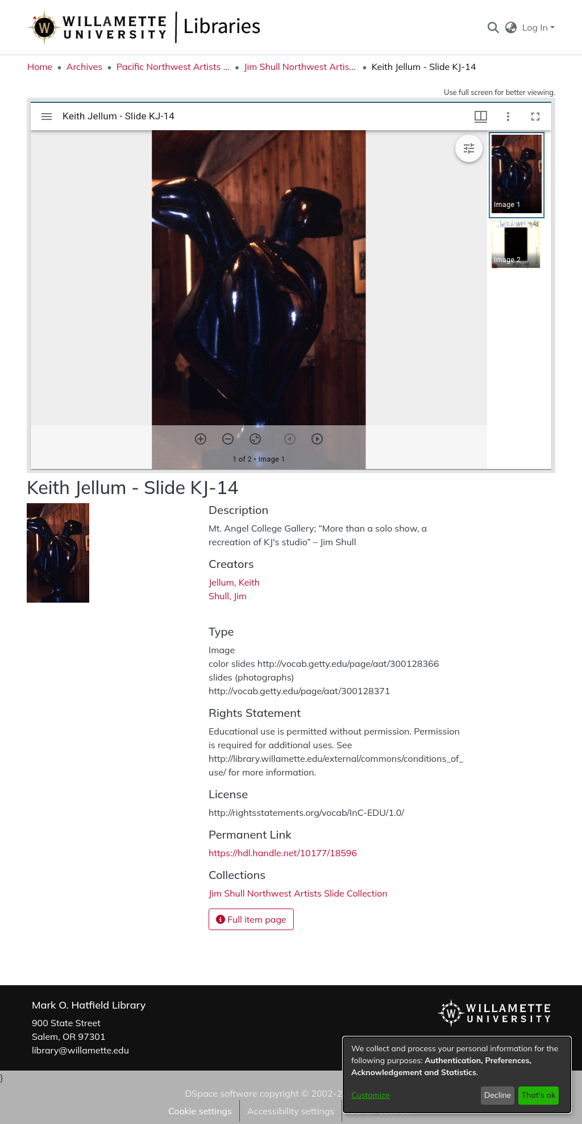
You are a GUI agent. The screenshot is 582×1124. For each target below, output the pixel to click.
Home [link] (39, 66)
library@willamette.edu (80, 1050)
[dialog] (457, 1075)
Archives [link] (84, 66)
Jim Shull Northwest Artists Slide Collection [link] (300, 66)
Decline (498, 1095)
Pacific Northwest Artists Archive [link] (173, 66)
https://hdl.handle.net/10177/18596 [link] (283, 852)
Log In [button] (536, 27)
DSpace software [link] (221, 1093)
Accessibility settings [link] (290, 1111)
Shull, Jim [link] (228, 596)
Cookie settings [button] (200, 1111)
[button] (493, 27)
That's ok (538, 1095)
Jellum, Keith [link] (234, 582)
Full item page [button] (251, 919)
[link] (298, 893)
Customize (370, 1095)
